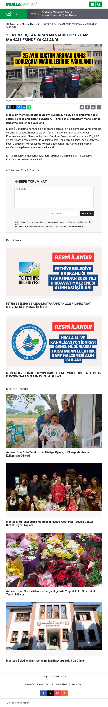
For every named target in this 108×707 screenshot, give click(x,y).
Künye (40, 684)
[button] (87, 107)
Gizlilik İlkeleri (62, 684)
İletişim (49, 684)
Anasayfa (12, 24)
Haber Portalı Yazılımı (20, 703)
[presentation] (16, 13)
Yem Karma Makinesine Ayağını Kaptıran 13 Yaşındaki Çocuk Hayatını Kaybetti (59, 14)
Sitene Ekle (76, 684)
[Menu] (92, 4)
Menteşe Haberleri (30, 24)
